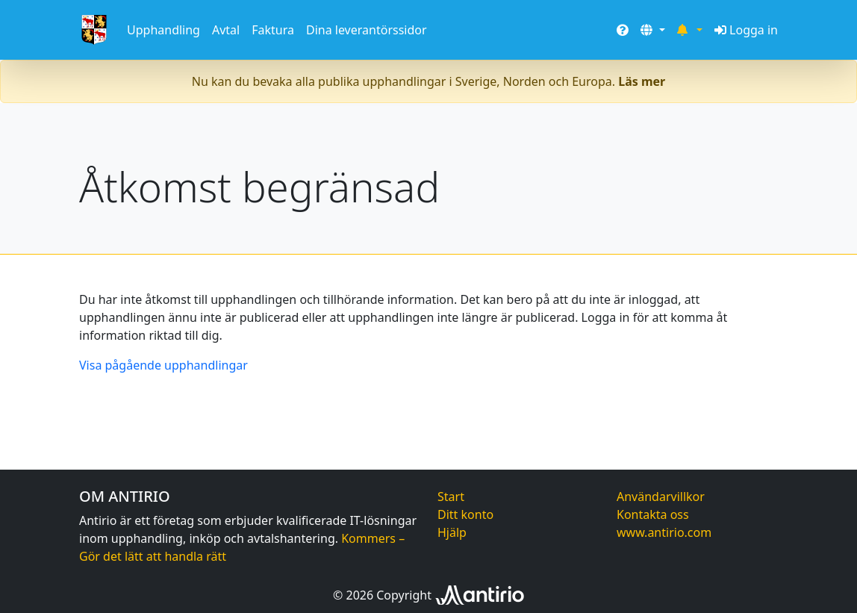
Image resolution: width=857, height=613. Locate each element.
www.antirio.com (664, 532)
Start (450, 496)
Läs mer (641, 81)
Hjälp (452, 532)
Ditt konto (465, 514)
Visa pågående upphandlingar (163, 365)
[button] (652, 30)
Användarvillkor (661, 496)
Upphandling (163, 30)
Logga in (746, 30)
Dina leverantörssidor (366, 30)
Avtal (226, 30)
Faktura (273, 30)
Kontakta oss (653, 514)
